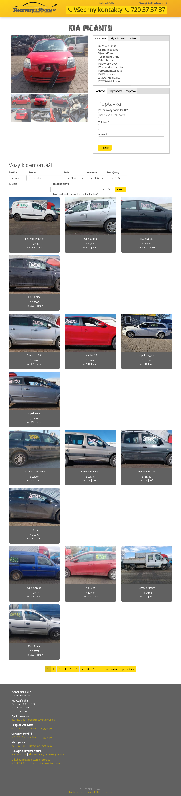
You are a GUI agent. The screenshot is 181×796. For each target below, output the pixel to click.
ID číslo (13, 183)
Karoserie (92, 172)
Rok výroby (113, 172)
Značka (13, 172)
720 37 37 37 (145, 10)
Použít (106, 189)
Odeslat (105, 147)
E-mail (102, 134)
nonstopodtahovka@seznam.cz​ (46, 763)
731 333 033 (18, 763)
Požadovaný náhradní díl (113, 110)
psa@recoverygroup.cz (41, 728)
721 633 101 (18, 745)
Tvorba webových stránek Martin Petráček (90, 792)
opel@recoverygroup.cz (41, 719)
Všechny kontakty (95, 10)
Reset (120, 189)
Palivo (67, 172)
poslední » (128, 669)
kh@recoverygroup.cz (40, 745)
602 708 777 (18, 737)
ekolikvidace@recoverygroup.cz (46, 754)
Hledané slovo (61, 183)
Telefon (103, 122)
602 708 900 (18, 728)
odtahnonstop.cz (30, 759)
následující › (111, 669)
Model (32, 172)
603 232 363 (18, 719)
